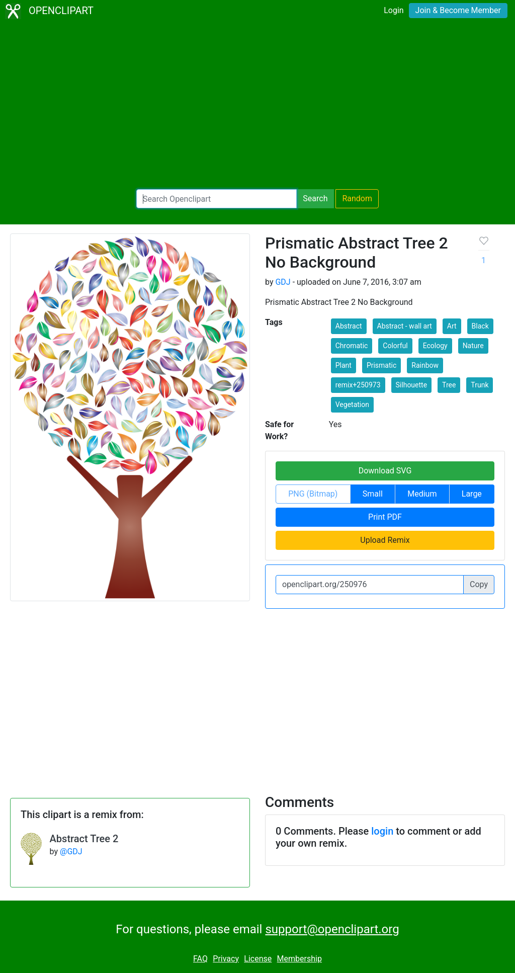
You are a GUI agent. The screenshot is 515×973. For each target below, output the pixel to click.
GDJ (282, 282)
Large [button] (472, 494)
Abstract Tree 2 (84, 839)
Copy (479, 584)
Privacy (226, 958)
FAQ (200, 958)
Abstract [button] (348, 326)
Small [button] (373, 494)
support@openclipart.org (332, 929)
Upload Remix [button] (384, 540)
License (258, 958)
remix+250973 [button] (358, 385)
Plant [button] (343, 365)
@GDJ (71, 851)
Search (315, 198)
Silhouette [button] (411, 385)
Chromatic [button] (351, 346)
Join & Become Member (458, 10)
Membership (299, 958)
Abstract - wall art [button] (404, 326)
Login (393, 10)
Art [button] (452, 326)
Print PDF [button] (385, 517)
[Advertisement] (257, 105)
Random (357, 198)
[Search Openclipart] (216, 198)
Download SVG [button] (385, 470)
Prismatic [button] (381, 365)
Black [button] (480, 326)
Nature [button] (473, 346)
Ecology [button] (435, 346)
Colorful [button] (395, 346)
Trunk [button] (479, 385)
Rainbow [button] (425, 365)
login (382, 831)
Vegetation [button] (352, 404)
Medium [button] (422, 494)
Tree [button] (449, 385)
